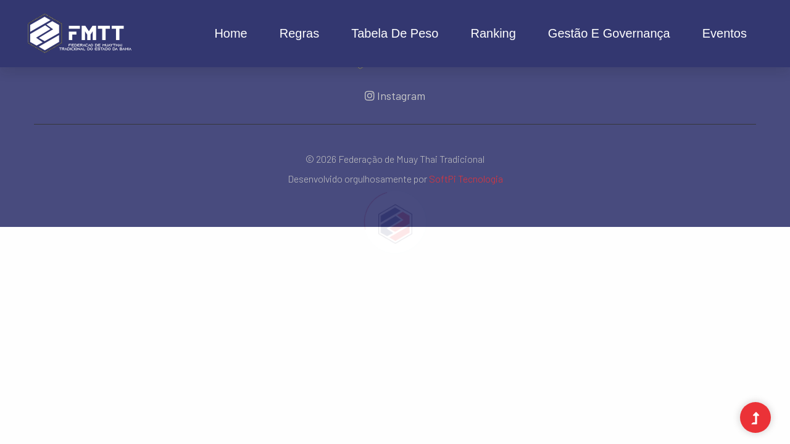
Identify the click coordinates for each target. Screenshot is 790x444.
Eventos (724, 33)
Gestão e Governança (609, 33)
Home (230, 33)
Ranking (492, 33)
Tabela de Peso (394, 33)
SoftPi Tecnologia (466, 178)
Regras (299, 33)
